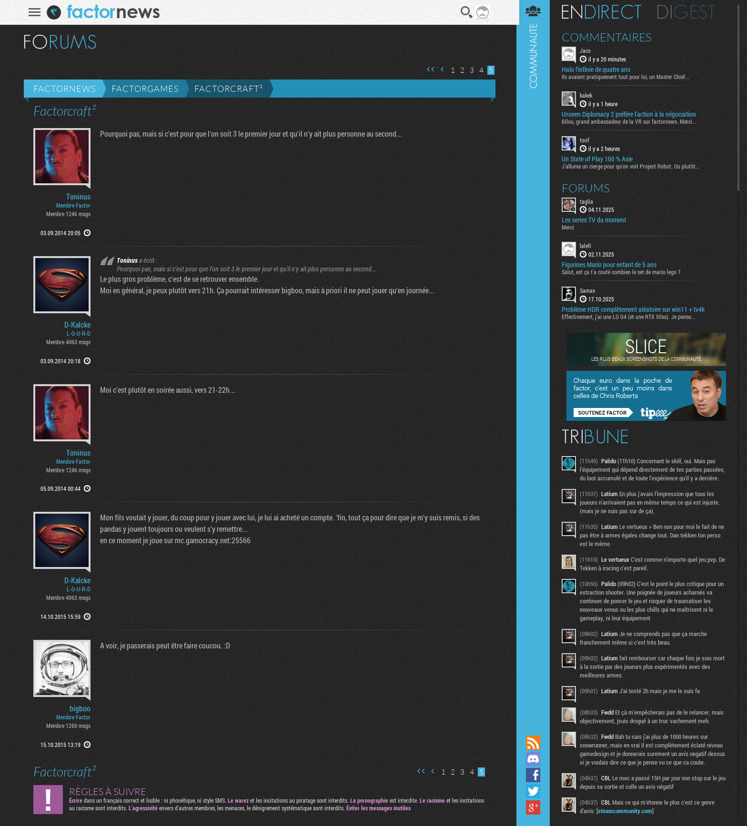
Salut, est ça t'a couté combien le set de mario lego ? (623, 272)
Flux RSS (535, 743)
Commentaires (609, 37)
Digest (688, 12)
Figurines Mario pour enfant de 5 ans (611, 265)
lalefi (587, 245)
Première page (430, 69)
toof (586, 140)
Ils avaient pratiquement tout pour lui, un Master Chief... (627, 76)
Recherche (466, 12)
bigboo (79, 708)
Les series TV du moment (596, 220)
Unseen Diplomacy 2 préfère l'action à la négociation (631, 114)
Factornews (64, 88)
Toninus (78, 196)
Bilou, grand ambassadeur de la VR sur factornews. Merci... (631, 121)
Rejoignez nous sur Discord (535, 759)
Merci (570, 227)
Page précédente (442, 69)
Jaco (587, 50)
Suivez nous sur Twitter (535, 791)
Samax (589, 290)
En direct (603, 12)
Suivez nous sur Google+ (535, 807)
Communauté (535, 366)
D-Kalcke (77, 324)
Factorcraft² (228, 88)
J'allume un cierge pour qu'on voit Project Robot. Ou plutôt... (633, 165)
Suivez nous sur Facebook (535, 775)
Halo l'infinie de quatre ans (598, 69)
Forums (588, 187)
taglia (588, 201)
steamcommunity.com (627, 810)
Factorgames (144, 88)
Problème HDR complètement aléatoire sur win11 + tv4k (635, 309)
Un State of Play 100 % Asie (599, 158)
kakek (588, 95)
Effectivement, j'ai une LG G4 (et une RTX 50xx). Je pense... (630, 316)
